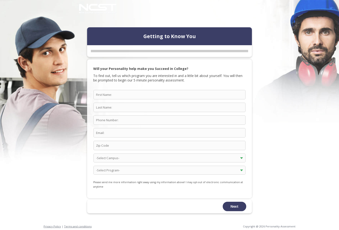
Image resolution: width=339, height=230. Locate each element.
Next (234, 206)
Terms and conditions (78, 226)
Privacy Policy (52, 226)
